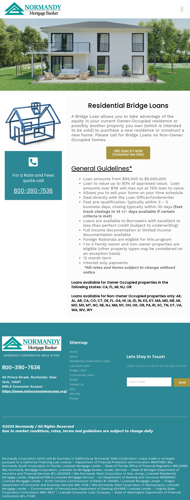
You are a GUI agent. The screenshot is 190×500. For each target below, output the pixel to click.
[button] (182, 9)
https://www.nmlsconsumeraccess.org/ (34, 391)
